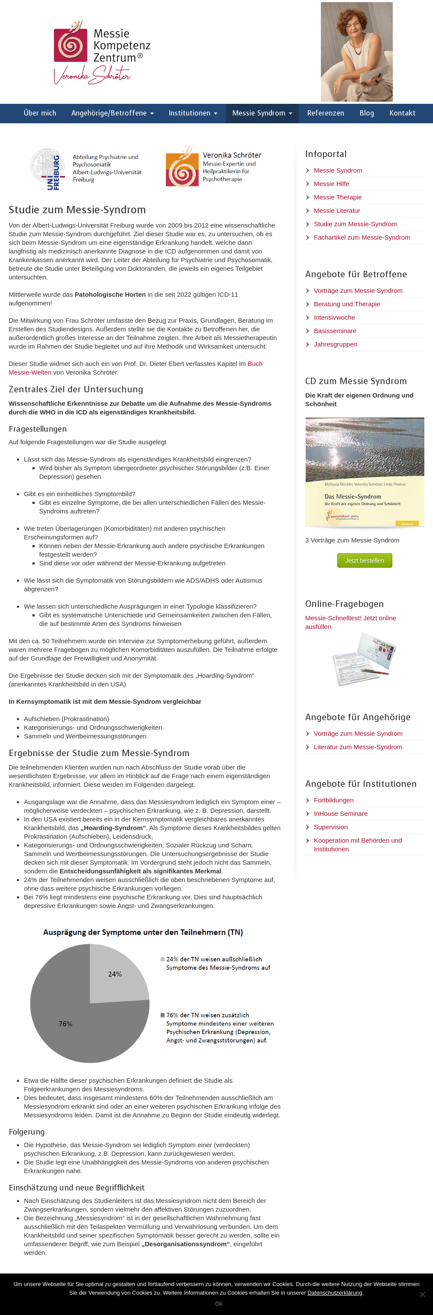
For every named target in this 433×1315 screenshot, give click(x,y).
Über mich (40, 113)
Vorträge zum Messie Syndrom (358, 290)
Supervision (331, 827)
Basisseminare (335, 330)
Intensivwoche (334, 317)
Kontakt (402, 113)
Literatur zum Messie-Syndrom (358, 747)
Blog (366, 113)
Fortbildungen (334, 800)
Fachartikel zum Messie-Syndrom (362, 237)
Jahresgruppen (335, 344)
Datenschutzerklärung (334, 1292)
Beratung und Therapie (347, 304)
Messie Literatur (337, 210)
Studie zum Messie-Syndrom (355, 224)
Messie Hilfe (331, 183)
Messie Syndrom (259, 113)
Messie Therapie (338, 197)
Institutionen (189, 113)
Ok (219, 1304)
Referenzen (325, 113)
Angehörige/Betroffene (109, 113)
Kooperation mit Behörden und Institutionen (358, 845)
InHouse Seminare (341, 813)
